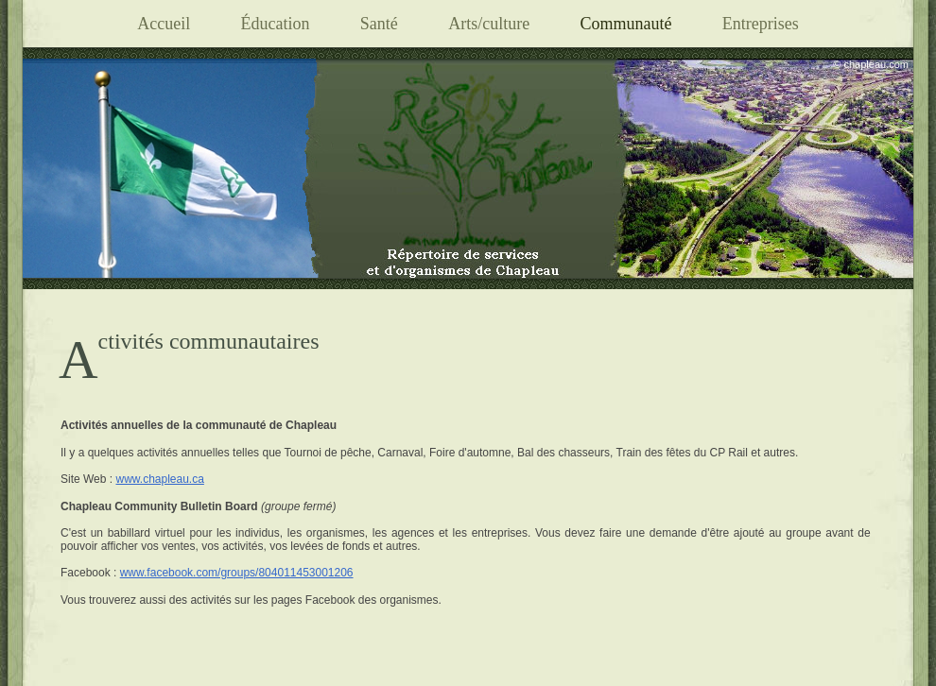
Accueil (163, 23)
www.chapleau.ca (159, 479)
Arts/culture (488, 23)
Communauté (625, 23)
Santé (379, 23)
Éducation (274, 23)
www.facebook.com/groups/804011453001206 (237, 572)
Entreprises (760, 23)
